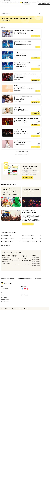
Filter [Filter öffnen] (3, 27)
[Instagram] (27, 289)
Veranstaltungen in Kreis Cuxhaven (40, 278)
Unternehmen (4, 297)
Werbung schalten (5, 299)
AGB (2, 308)
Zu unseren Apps (4, 288)
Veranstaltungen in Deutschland (7, 278)
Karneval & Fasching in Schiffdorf (11, 194)
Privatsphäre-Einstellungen (24, 308)
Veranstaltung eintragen (29, 194)
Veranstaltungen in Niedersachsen (23, 278)
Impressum (14, 308)
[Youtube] (25, 289)
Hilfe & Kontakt (24, 295)
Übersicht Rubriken (5, 301)
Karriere (2, 295)
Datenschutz (7, 308)
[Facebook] (22, 289)
